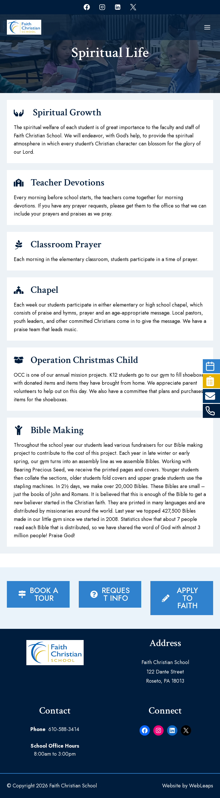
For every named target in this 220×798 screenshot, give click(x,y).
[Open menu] (207, 27)
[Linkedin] (117, 7)
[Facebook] (86, 7)
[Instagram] (102, 7)
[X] (133, 7)
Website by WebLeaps (187, 785)
